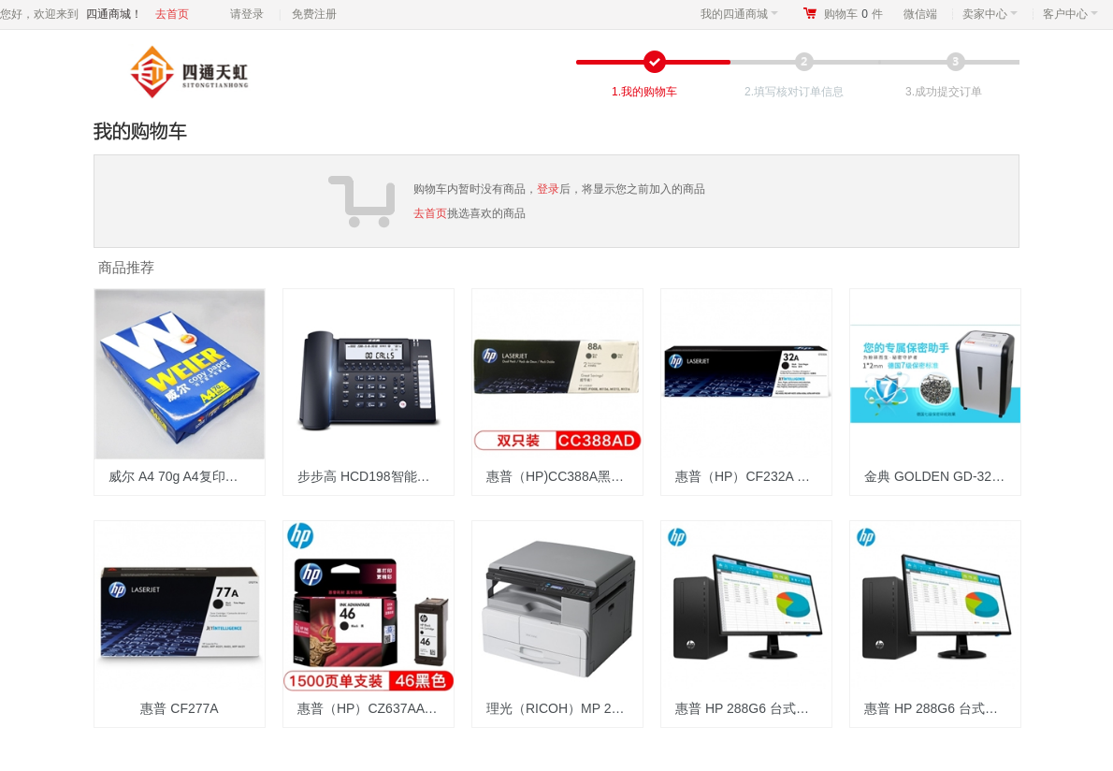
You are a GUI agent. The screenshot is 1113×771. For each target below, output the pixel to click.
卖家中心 (990, 14)
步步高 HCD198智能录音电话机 (375, 476)
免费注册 (314, 14)
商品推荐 (126, 267)
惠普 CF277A (179, 708)
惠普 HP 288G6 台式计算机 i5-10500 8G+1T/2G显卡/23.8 (753, 708)
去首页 (172, 14)
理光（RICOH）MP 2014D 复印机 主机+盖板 (564, 708)
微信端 (920, 14)
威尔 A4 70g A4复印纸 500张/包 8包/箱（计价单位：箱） (186, 476)
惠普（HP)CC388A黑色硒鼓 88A (564, 476)
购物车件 (853, 14)
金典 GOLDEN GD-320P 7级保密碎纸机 (942, 476)
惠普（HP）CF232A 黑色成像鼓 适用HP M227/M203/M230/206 (753, 476)
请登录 (247, 14)
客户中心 (1070, 14)
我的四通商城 (739, 14)
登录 (548, 189)
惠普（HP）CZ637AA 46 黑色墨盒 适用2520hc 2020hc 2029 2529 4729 (375, 708)
